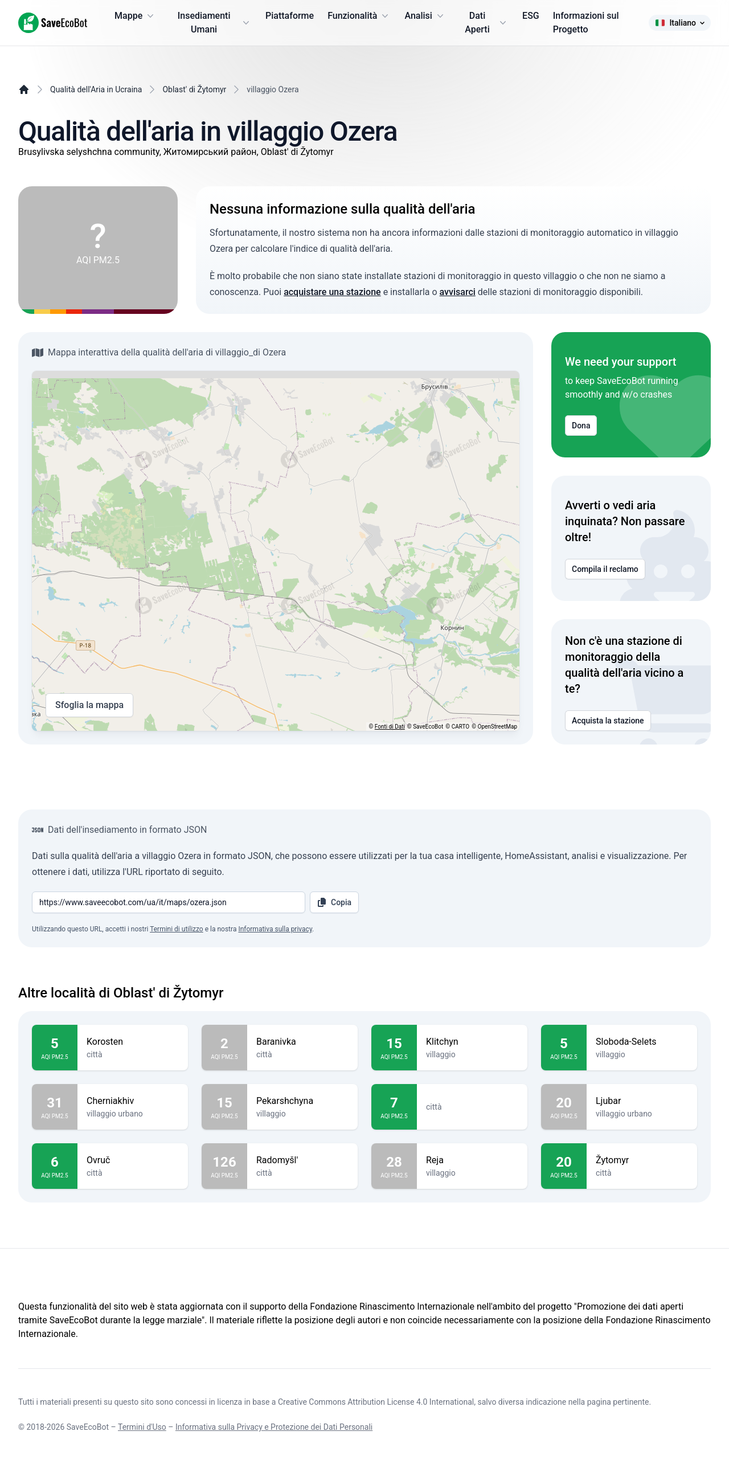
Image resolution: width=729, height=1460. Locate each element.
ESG (530, 15)
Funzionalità (359, 16)
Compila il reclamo (605, 569)
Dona (581, 425)
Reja (472, 1160)
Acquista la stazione (608, 720)
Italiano (680, 22)
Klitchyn (472, 1042)
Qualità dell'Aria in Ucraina (96, 89)
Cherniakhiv (133, 1101)
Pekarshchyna (302, 1101)
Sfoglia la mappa (89, 705)
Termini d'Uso (142, 1427)
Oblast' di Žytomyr (194, 89)
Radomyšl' (302, 1160)
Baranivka (302, 1042)
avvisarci (458, 292)
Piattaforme (289, 15)
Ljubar (642, 1101)
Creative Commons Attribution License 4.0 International (376, 1401)
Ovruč (133, 1160)
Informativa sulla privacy (275, 929)
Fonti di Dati (390, 726)
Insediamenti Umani (215, 22)
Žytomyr (642, 1160)
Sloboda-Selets (642, 1042)
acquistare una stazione (332, 292)
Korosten (133, 1042)
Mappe (135, 16)
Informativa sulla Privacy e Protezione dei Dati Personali (273, 1427)
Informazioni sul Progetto (586, 22)
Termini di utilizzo (176, 929)
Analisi (424, 16)
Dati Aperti (487, 22)
